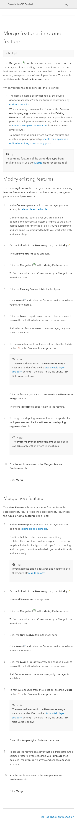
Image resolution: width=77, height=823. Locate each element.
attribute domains (19, 104)
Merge (38, 162)
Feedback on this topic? (59, 816)
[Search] (66, 4)
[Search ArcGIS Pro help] (35, 4)
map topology (36, 572)
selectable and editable (34, 209)
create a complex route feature (29, 125)
